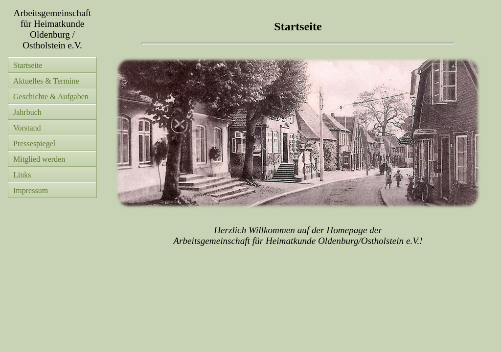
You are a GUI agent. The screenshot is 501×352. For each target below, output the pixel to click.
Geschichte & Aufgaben (51, 96)
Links (22, 175)
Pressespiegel (34, 143)
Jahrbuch (27, 112)
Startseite (28, 65)
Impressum (30, 190)
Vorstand (27, 128)
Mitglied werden (39, 159)
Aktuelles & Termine (46, 81)
